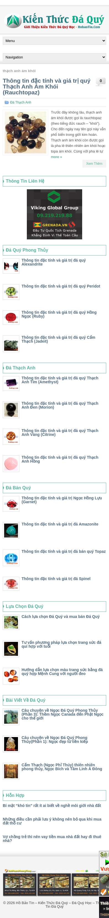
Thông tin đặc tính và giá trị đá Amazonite (60, 524)
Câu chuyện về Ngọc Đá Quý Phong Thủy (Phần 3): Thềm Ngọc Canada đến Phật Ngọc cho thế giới (62, 714)
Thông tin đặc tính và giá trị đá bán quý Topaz (64, 551)
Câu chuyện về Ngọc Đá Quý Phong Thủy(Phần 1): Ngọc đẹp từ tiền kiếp (55, 739)
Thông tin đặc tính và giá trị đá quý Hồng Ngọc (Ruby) (59, 314)
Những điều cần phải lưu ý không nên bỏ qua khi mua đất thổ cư (52, 821)
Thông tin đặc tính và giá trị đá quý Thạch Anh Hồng (60, 459)
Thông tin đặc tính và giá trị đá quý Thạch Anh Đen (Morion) (60, 405)
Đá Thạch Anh (20, 102)
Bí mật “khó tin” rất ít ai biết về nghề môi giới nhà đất (52, 805)
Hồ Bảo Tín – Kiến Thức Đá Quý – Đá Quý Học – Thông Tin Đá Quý (61, 905)
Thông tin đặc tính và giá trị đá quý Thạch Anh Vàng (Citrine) (60, 432)
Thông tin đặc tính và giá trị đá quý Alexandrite (54, 262)
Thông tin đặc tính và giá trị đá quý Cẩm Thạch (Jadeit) (58, 339)
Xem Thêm (94, 164)
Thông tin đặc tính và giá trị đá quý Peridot (61, 286)
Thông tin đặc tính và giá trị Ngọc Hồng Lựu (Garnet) (62, 500)
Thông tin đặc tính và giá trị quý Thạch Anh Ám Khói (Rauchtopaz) (46, 86)
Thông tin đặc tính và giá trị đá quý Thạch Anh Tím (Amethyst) (60, 380)
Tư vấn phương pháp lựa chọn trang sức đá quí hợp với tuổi (61, 644)
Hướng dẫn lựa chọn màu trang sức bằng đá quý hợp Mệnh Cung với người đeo (62, 671)
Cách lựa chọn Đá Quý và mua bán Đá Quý (61, 616)
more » (56, 157)
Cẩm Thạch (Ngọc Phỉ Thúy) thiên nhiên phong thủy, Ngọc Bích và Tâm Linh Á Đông (62, 767)
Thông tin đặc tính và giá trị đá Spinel (56, 578)
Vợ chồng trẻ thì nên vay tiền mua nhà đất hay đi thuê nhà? (52, 838)
